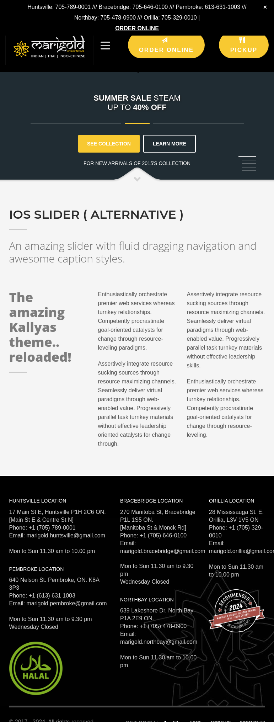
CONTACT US (252, 714)
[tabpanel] (137, 96)
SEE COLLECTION (109, 136)
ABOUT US (220, 714)
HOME (196, 714)
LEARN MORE (169, 136)
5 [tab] (249, 163)
